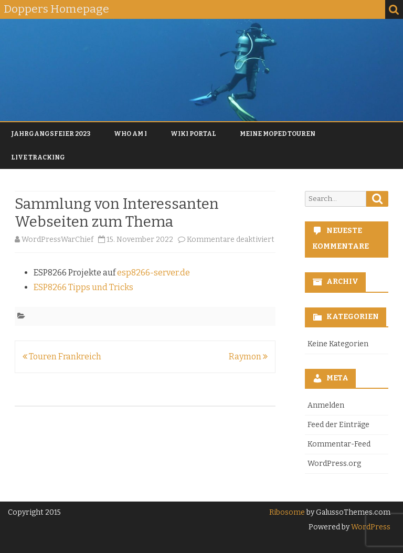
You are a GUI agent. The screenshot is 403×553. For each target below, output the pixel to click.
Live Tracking (38, 157)
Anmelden (325, 405)
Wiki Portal (193, 133)
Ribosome (287, 512)
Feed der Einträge (338, 424)
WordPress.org (334, 463)
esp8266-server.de (153, 273)
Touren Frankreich (62, 356)
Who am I (130, 133)
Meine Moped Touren (277, 133)
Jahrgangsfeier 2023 (50, 133)
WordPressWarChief (57, 239)
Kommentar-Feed (338, 444)
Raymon (248, 356)
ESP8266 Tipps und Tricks (83, 287)
